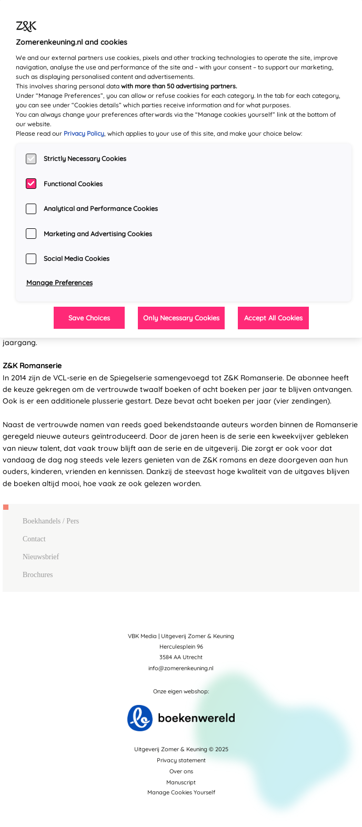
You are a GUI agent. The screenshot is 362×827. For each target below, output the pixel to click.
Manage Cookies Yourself (181, 792)
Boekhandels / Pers (51, 521)
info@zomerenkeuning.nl (181, 668)
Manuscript (181, 782)
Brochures (38, 575)
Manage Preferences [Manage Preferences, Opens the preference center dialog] (59, 282)
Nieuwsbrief (41, 557)
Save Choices (89, 318)
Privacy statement (181, 760)
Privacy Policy (84, 133)
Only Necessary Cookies (181, 318)
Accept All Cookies (273, 318)
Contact (34, 539)
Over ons (181, 771)
